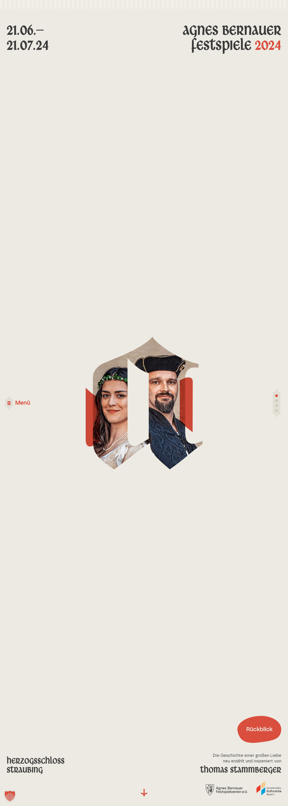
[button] (10, 796)
